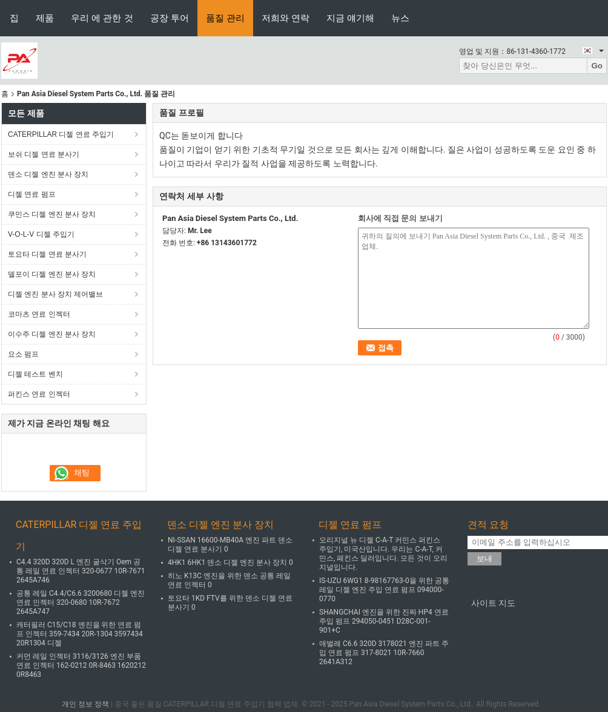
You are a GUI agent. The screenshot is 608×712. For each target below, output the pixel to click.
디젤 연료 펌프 (32, 194)
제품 (45, 18)
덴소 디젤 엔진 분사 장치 (48, 174)
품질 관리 (225, 18)
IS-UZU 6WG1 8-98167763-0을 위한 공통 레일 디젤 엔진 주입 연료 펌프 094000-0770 (384, 589)
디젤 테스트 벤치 (35, 374)
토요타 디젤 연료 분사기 (47, 254)
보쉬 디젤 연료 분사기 (43, 154)
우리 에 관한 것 (102, 18)
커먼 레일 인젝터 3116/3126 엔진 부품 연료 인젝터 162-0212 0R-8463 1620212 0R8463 (81, 665)
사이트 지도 (493, 603)
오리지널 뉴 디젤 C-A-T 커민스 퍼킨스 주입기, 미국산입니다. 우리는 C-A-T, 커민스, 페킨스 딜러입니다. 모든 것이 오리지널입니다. (383, 554)
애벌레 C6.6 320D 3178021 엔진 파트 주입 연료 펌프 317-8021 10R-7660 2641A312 (384, 652)
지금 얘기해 (350, 17)
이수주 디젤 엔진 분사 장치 (52, 334)
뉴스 (400, 18)
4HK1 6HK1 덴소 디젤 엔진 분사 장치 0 (230, 562)
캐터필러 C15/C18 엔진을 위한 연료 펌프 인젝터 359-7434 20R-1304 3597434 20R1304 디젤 (79, 634)
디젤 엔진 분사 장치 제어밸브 (55, 294)
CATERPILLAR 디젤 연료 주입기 (61, 134)
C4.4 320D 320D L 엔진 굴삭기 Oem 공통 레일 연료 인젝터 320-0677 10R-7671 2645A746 (80, 571)
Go (597, 65)
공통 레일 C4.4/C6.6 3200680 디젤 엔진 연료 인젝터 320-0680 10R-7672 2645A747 (80, 602)
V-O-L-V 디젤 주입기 (41, 234)
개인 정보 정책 (85, 704)
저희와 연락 (285, 18)
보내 (484, 558)
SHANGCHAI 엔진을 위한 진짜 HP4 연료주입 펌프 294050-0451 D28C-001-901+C (384, 621)
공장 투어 (169, 18)
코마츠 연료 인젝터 (39, 314)
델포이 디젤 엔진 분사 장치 (52, 274)
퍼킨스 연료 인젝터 (39, 394)
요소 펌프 (23, 354)
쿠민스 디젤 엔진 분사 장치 (52, 214)
